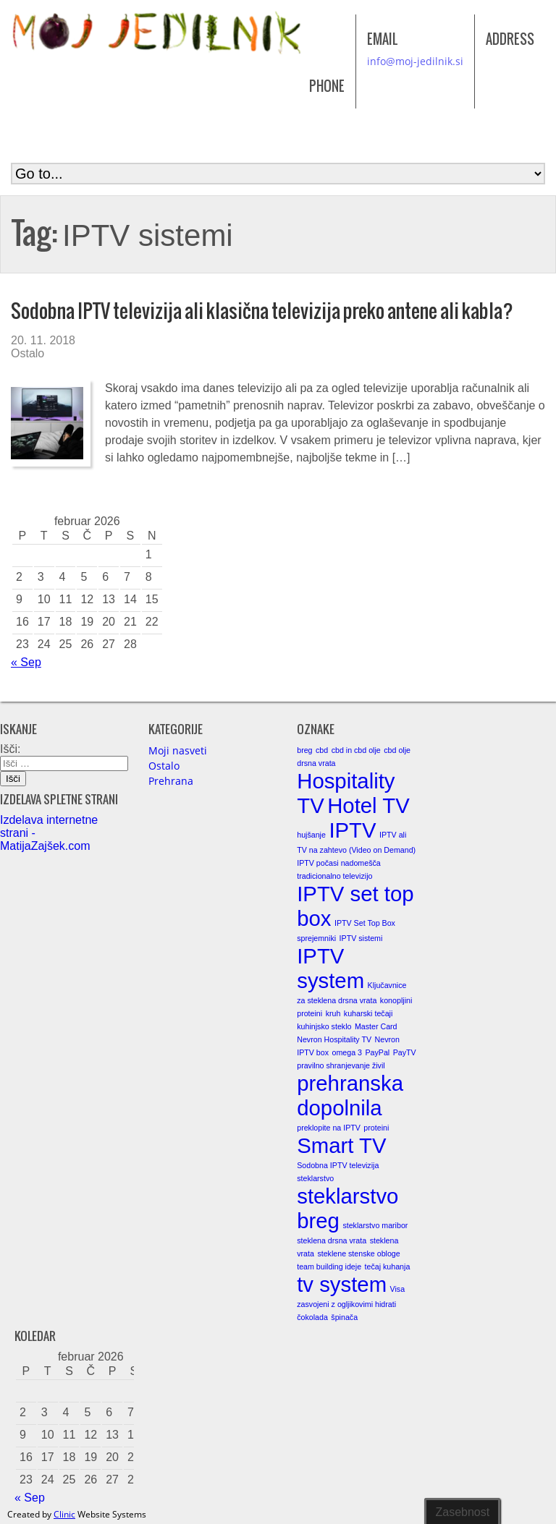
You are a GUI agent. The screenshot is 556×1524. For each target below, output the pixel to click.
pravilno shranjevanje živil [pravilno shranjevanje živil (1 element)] (340, 1065)
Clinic (64, 1514)
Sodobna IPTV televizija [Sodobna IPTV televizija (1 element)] (338, 1165)
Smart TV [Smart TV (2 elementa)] (341, 1145)
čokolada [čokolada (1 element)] (312, 1317)
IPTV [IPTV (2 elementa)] (352, 830)
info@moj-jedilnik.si (415, 61)
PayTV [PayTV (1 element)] (404, 1052)
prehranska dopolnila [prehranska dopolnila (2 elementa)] (350, 1095)
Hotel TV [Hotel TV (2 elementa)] (368, 805)
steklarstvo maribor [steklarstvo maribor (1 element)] (375, 1225)
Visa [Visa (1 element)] (397, 1289)
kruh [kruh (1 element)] (333, 1013)
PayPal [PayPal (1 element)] (377, 1052)
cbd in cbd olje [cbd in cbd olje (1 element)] (356, 750)
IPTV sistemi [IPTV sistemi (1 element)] (361, 938)
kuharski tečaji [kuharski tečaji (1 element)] (368, 1013)
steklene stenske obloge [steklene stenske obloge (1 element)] (358, 1253)
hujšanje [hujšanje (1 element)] (311, 834)
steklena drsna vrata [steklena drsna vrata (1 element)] (331, 1240)
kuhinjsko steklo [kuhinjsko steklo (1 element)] (324, 1026)
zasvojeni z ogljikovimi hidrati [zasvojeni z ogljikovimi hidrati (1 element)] (346, 1304)
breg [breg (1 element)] (304, 750)
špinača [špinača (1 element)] (344, 1317)
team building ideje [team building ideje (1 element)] (329, 1266)
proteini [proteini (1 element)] (376, 1127)
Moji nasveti (177, 750)
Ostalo (27, 353)
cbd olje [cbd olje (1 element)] (397, 750)
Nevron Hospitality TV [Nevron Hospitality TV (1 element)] (334, 1039)
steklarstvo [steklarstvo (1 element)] (315, 1178)
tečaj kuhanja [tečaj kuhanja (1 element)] (387, 1266)
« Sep (26, 662)
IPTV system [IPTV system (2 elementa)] (330, 968)
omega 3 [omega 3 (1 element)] (347, 1052)
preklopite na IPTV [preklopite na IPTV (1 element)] (329, 1127)
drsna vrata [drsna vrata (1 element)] (316, 763)
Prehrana (170, 781)
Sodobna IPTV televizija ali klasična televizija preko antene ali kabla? (262, 311)
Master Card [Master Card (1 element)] (376, 1026)
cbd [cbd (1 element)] (322, 750)
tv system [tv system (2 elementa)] (342, 1284)
